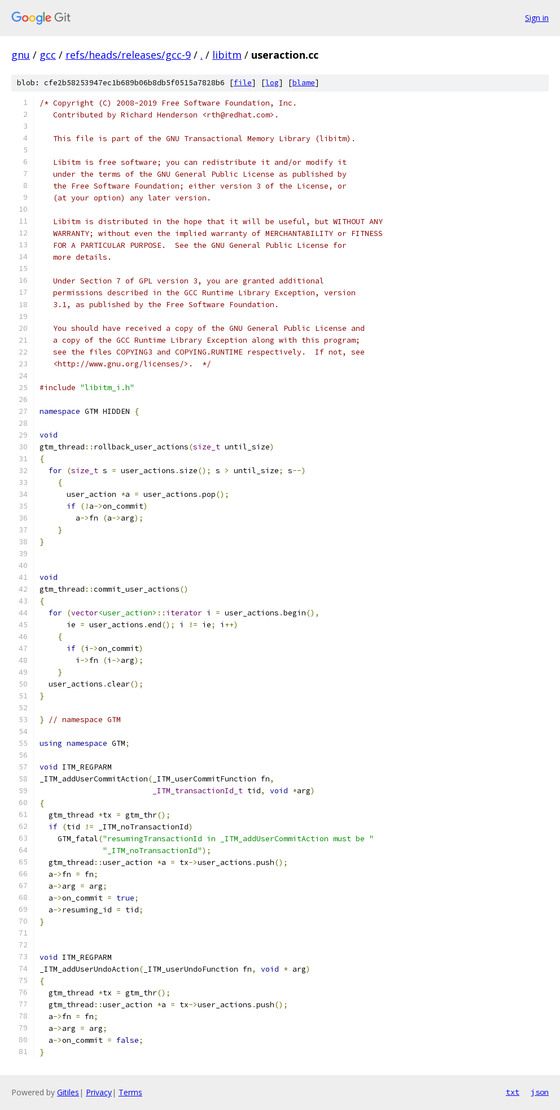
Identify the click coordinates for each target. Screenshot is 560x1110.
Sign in (537, 17)
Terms (130, 1092)
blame (303, 83)
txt (512, 1092)
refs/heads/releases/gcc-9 (128, 55)
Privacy (99, 1092)
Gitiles (68, 1092)
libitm (227, 55)
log (272, 83)
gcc (48, 55)
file (243, 83)
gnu (20, 55)
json (540, 1092)
